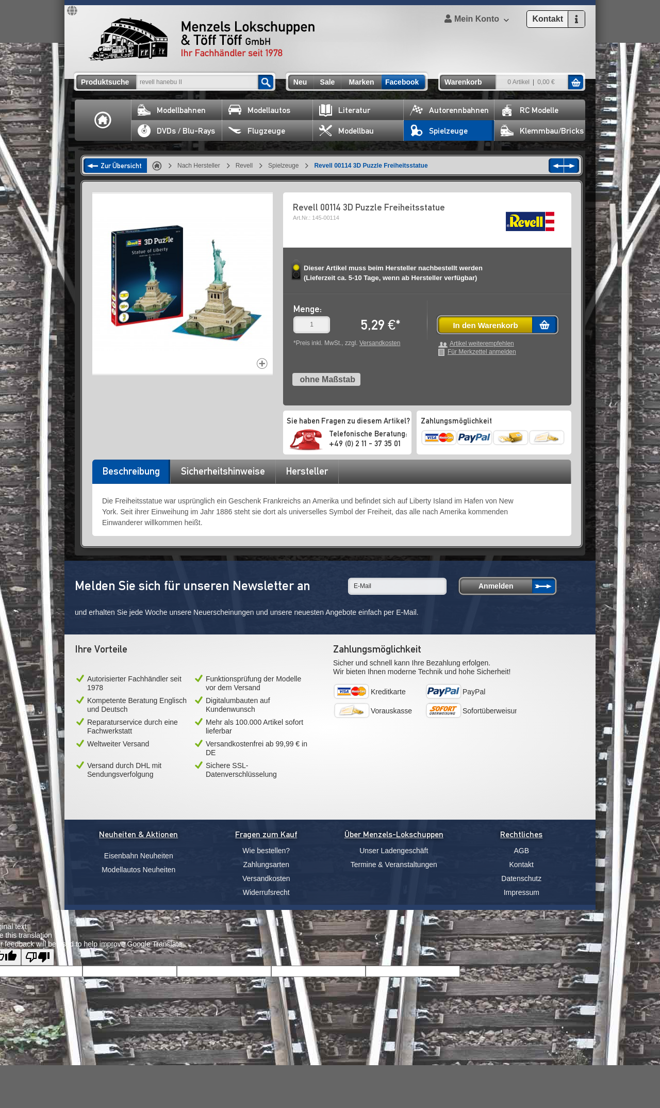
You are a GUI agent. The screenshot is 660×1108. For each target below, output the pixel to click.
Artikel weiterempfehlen (482, 343)
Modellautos (259, 110)
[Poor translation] (37, 957)
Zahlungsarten (266, 864)
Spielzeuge (439, 130)
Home (103, 120)
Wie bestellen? (266, 850)
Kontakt (521, 864)
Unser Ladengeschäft (393, 850)
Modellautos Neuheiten (138, 870)
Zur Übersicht (121, 165)
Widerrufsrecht (266, 892)
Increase (262, 363)
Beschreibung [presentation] (131, 471)
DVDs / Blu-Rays (176, 130)
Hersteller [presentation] (307, 471)
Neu (300, 82)
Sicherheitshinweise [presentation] (223, 471)
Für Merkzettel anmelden (482, 352)
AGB (521, 850)
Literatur (344, 110)
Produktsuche (105, 82)
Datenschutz (521, 878)
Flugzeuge (256, 130)
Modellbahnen (172, 110)
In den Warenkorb (485, 325)
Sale (327, 82)
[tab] (131, 475)
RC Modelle (529, 110)
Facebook (402, 82)
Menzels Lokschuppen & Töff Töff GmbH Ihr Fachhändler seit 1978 (201, 39)
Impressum (521, 892)
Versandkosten (379, 343)
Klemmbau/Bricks (542, 130)
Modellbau (346, 130)
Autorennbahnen (449, 110)
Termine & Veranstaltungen (394, 864)
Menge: (307, 308)
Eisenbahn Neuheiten (138, 856)
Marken (361, 82)
